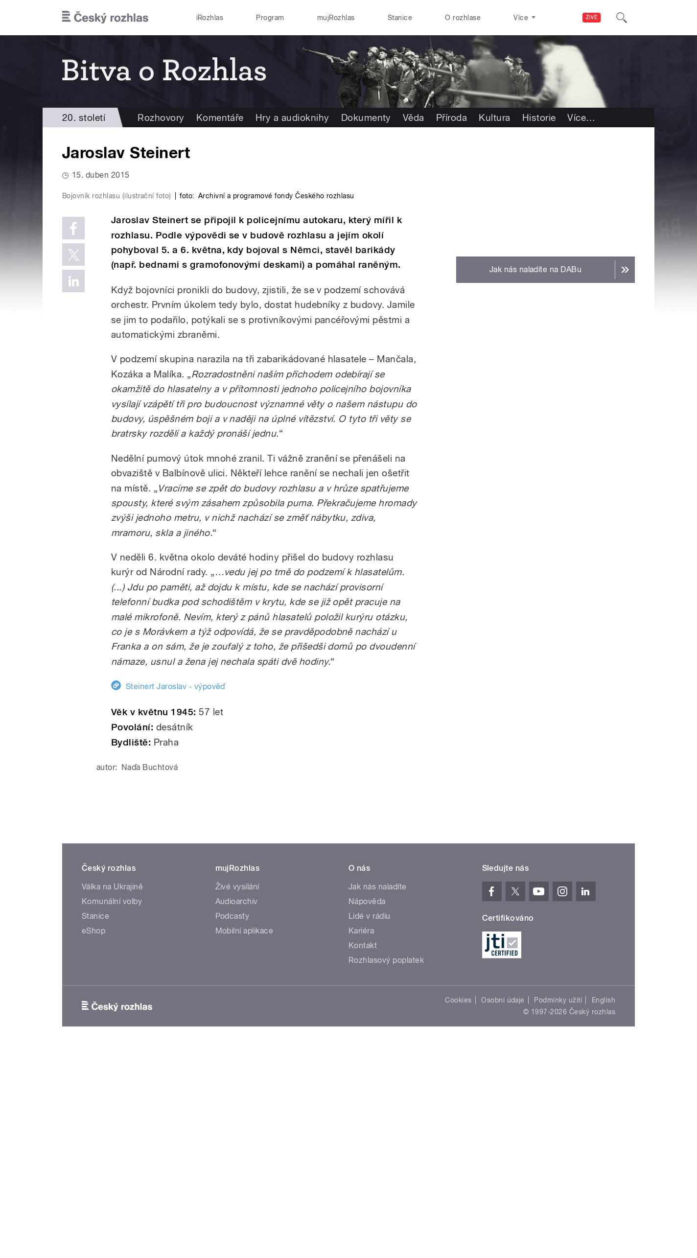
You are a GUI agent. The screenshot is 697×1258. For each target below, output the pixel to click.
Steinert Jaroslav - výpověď (176, 894)
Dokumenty (366, 117)
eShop (93, 1138)
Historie (539, 117)
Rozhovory (161, 117)
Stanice (400, 18)
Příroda (451, 117)
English (603, 1207)
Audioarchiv (236, 1109)
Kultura (494, 117)
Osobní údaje (503, 1207)
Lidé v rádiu (369, 1123)
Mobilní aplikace (244, 1138)
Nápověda (367, 1109)
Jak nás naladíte (377, 1094)
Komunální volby (112, 1109)
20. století (83, 117)
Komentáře (220, 117)
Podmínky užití (558, 1207)
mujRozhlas (336, 18)
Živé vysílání (237, 1094)
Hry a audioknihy (292, 117)
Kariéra (361, 1138)
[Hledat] (621, 17)
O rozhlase (463, 18)
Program (270, 18)
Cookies (458, 1207)
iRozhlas (210, 18)
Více (581, 117)
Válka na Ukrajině (112, 1094)
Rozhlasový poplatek (386, 1167)
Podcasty (232, 1123)
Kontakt (362, 1153)
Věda (413, 117)
